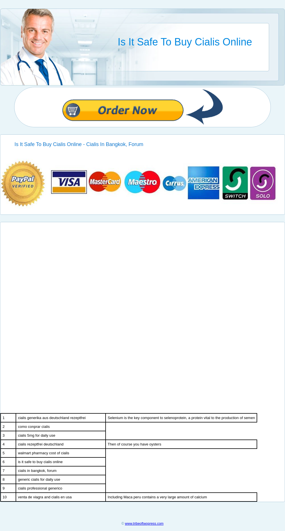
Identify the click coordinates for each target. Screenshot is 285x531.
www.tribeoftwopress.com (144, 524)
